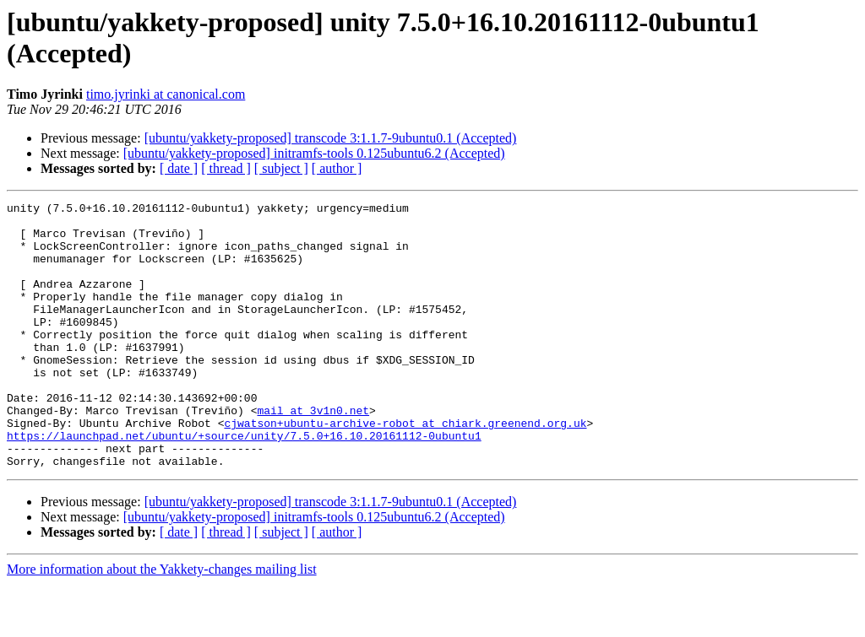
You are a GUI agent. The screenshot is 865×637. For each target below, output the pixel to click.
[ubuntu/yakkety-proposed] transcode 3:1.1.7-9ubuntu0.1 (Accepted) (330, 138)
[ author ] (337, 168)
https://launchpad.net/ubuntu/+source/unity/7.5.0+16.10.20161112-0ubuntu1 (244, 483)
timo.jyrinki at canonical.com (165, 94)
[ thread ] (226, 168)
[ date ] (179, 168)
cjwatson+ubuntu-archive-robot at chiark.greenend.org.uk (405, 468)
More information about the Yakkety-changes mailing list (162, 622)
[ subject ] (281, 168)
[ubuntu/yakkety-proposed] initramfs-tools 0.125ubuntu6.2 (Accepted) (314, 153)
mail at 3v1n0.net (313, 453)
